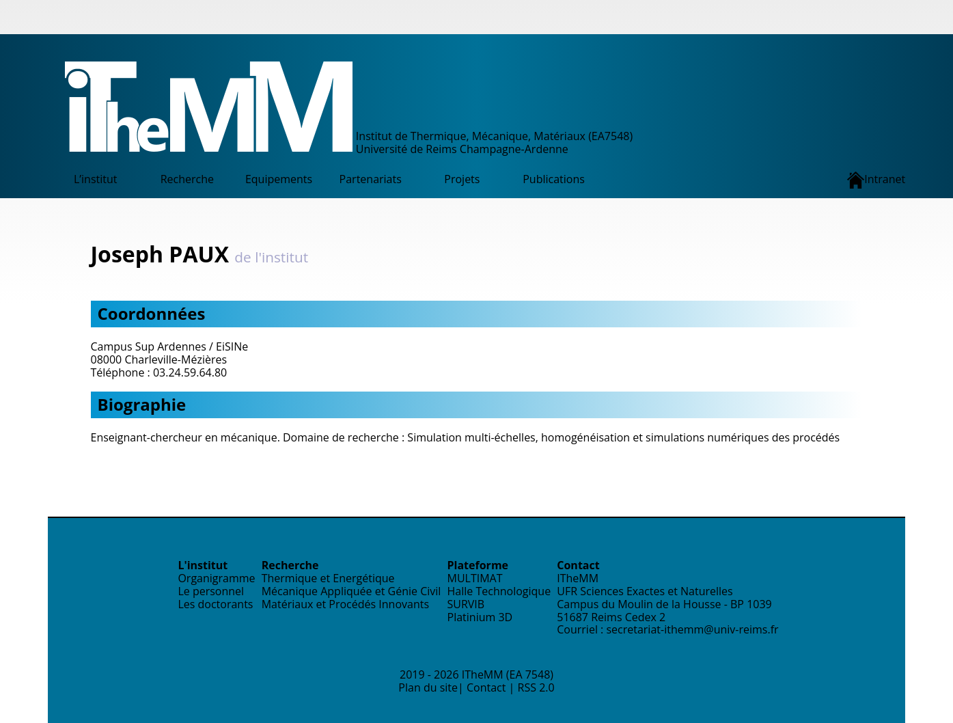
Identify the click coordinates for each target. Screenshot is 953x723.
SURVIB (466, 604)
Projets (462, 179)
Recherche (187, 179)
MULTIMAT (475, 578)
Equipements (278, 179)
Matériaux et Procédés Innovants (345, 604)
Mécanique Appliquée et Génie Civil (351, 591)
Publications (554, 179)
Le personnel (211, 591)
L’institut (96, 179)
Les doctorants (215, 604)
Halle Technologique (499, 591)
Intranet (876, 180)
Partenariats (371, 179)
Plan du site (428, 687)
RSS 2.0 (536, 687)
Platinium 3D (480, 617)
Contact (486, 687)
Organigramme (216, 578)
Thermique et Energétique (328, 578)
